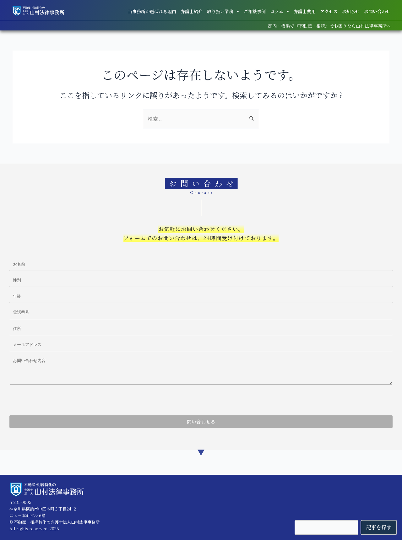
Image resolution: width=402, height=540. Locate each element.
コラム (279, 11)
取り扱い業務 (223, 11)
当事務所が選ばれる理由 (152, 11)
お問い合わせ (377, 11)
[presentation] (57, 400)
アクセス (329, 11)
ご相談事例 (255, 11)
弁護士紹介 (192, 11)
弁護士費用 (305, 11)
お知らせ (351, 11)
